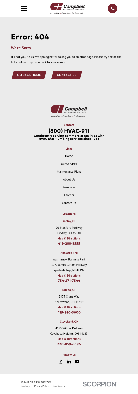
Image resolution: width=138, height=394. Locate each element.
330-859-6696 (69, 344)
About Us (69, 180)
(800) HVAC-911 (69, 131)
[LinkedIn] (69, 362)
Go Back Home (29, 75)
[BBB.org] (61, 362)
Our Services (69, 164)
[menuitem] (25, 386)
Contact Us (67, 75)
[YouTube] (77, 362)
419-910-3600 (69, 312)
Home (69, 156)
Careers (69, 195)
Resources (69, 187)
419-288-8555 (69, 243)
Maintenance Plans (69, 172)
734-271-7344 (69, 281)
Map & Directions (69, 239)
